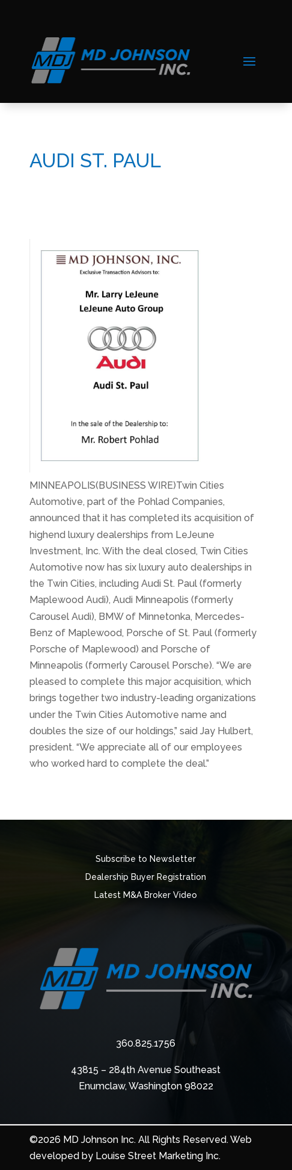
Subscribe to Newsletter (146, 859)
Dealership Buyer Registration (145, 877)
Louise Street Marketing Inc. (158, 1156)
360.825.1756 (145, 1043)
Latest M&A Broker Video (145, 895)
